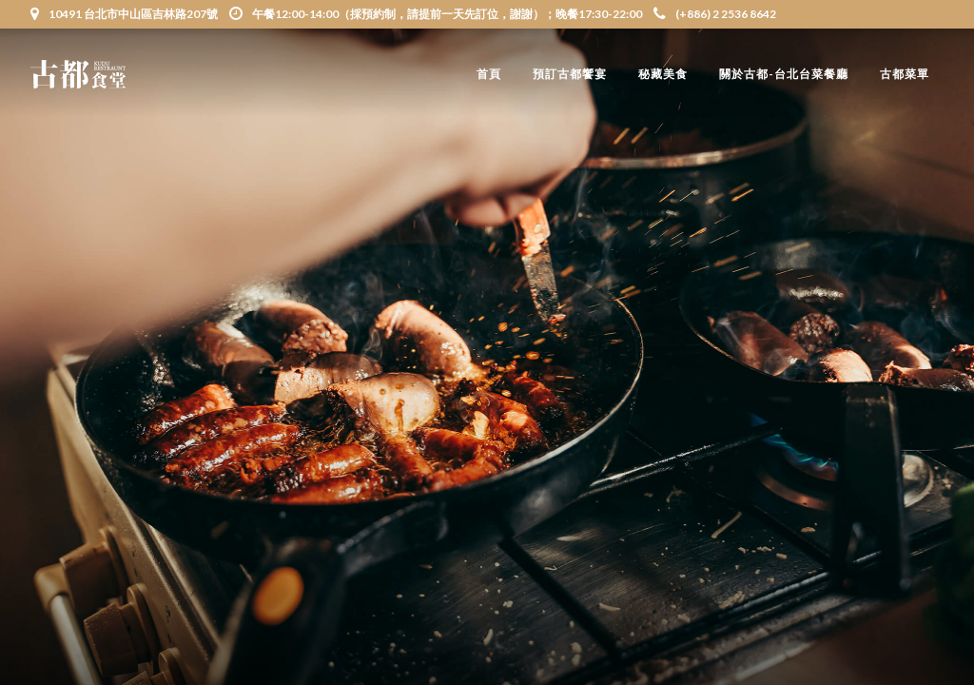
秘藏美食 (663, 74)
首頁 (489, 74)
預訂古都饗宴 (570, 74)
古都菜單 (904, 74)
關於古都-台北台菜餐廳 (783, 74)
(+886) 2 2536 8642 (714, 14)
